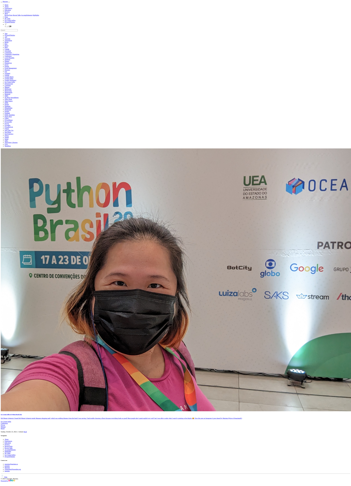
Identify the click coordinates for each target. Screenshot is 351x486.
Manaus (3, 427)
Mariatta (5, 1)
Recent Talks (17, 15)
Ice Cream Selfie (6, 421)
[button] (6, 24)
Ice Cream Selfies (10, 20)
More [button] (6, 13)
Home (6, 5)
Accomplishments (26, 15)
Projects (7, 12)
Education (8, 10)
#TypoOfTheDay (10, 22)
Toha (4, 477)
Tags (6, 33)
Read (25, 432)
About (6, 6)
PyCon (3, 425)
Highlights (36, 15)
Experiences (8, 8)
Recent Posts (8, 15)
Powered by (8, 481)
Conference (4, 423)
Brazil (3, 428)
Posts (6, 17)
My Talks (7, 19)
